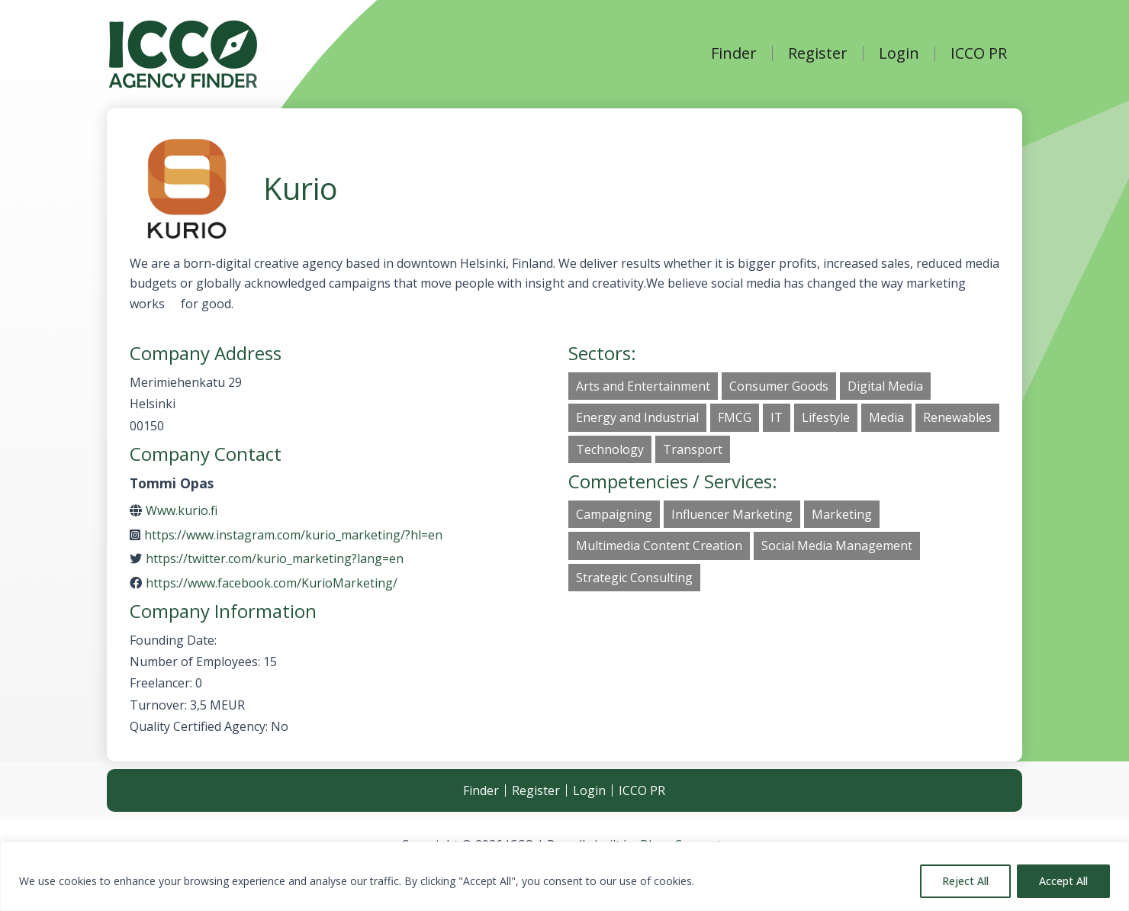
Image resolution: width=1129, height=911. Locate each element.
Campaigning (614, 514)
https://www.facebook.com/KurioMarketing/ (271, 583)
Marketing (842, 514)
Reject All (965, 881)
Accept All (1063, 881)
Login (899, 53)
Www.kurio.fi (181, 510)
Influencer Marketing (732, 514)
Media (886, 417)
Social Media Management (836, 545)
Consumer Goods (778, 386)
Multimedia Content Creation (659, 545)
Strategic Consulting (634, 577)
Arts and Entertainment (643, 386)
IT (776, 417)
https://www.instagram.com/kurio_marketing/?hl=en (293, 534)
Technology (610, 449)
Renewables (957, 417)
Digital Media (885, 386)
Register (818, 53)
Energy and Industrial (637, 417)
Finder (734, 53)
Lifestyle (826, 417)
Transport (692, 449)
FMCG (734, 417)
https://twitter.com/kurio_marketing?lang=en (275, 558)
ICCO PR (978, 53)
